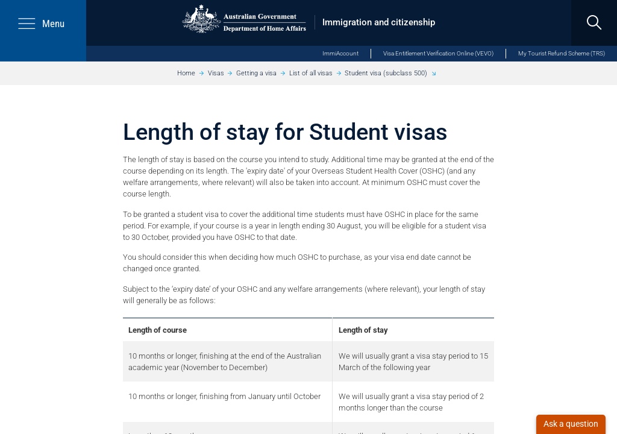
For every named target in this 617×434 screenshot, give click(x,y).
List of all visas (311, 73)
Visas (216, 73)
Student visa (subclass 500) (386, 73)
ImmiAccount (340, 53)
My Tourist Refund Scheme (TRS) (561, 53)
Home (186, 73)
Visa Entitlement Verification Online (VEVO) (438, 53)
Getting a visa (256, 73)
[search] (594, 23)
